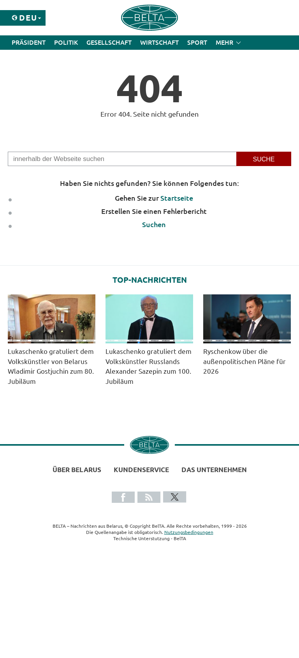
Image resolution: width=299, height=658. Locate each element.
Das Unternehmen (214, 469)
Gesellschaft (109, 42)
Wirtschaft (159, 42)
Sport (197, 42)
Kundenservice (141, 469)
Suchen (154, 224)
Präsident (29, 42)
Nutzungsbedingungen (188, 532)
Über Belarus (77, 469)
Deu (28, 17)
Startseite (176, 198)
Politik (66, 42)
